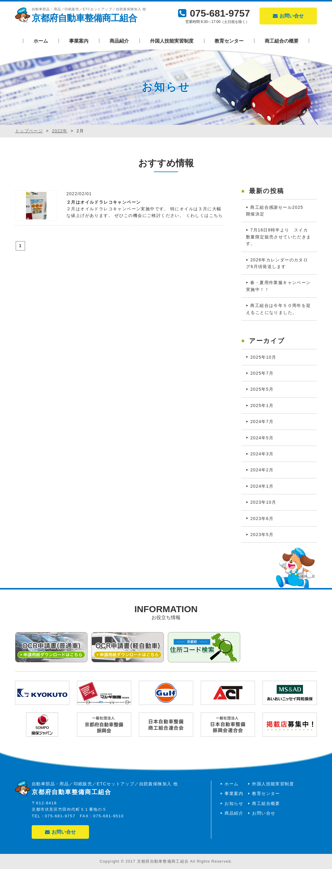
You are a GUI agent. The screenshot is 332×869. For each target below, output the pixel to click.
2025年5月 (261, 389)
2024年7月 (261, 421)
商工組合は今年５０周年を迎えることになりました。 (278, 309)
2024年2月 (261, 469)
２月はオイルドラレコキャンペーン (103, 202)
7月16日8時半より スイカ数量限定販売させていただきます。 (278, 237)
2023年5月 (261, 534)
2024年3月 (261, 453)
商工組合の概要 (281, 41)
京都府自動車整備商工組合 (84, 18)
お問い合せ (288, 15)
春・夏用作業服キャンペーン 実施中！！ (280, 286)
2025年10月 (263, 357)
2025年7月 (261, 373)
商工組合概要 (266, 803)
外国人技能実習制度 (171, 41)
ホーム (41, 41)
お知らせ (234, 803)
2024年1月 (261, 486)
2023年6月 (261, 518)
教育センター (229, 41)
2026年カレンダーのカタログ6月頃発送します (277, 263)
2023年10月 (263, 502)
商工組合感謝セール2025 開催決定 (277, 210)
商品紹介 (119, 41)
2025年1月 (261, 405)
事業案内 (78, 41)
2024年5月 (261, 437)
